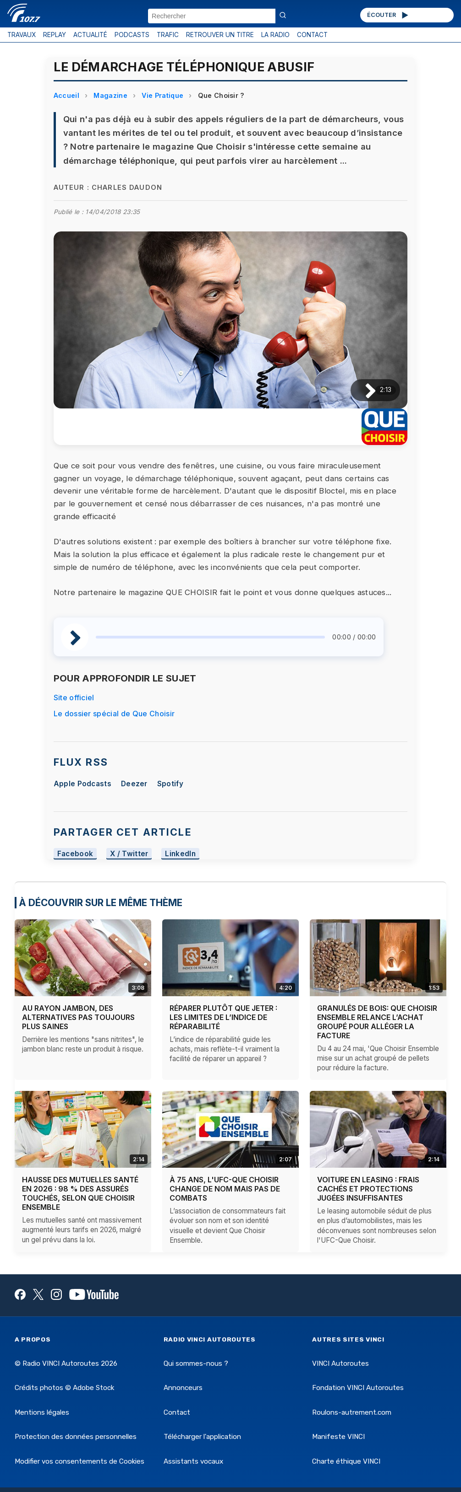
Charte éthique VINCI (346, 1461)
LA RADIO (275, 34)
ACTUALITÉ (90, 34)
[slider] (210, 637)
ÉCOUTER (388, 15)
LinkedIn (180, 853)
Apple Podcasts (82, 783)
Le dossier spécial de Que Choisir (114, 713)
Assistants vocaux (193, 1461)
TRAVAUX (21, 34)
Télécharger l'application (202, 1437)
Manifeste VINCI (338, 1437)
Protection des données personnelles (76, 1437)
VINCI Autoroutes (340, 1363)
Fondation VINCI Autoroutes (358, 1388)
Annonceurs (183, 1388)
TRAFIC (168, 34)
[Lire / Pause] (363, 390)
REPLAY (54, 34)
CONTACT (312, 34)
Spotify (170, 783)
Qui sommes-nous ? (196, 1363)
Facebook (75, 853)
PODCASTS (132, 34)
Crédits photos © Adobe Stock (64, 1388)
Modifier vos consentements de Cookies (79, 1461)
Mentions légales (42, 1412)
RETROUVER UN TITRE (220, 34)
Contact (177, 1412)
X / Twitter (129, 853)
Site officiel (74, 697)
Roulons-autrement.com (351, 1412)
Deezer (134, 783)
